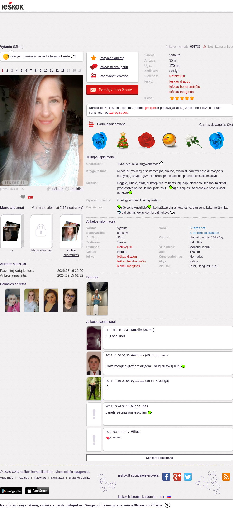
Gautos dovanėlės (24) (216, 125)
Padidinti (77, 189)
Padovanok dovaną (111, 124)
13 (62, 70)
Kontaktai (57, 477)
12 (57, 70)
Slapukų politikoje (148, 505)
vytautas (137, 381)
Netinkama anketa (220, 46)
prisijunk (151, 108)
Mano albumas (41, 250)
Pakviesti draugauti (114, 67)
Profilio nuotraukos (71, 252)
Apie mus (6, 477)
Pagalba (23, 477)
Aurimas (137, 355)
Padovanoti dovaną (114, 76)
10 (45, 70)
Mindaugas (139, 406)
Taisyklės (40, 477)
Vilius (135, 431)
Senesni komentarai (159, 458)
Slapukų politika (79, 477)
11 (51, 70)
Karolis (136, 330)
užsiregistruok (118, 112)
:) (12, 250)
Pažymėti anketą (112, 58)
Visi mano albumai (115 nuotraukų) (57, 207)
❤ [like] (23, 197)
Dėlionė (57, 189)
